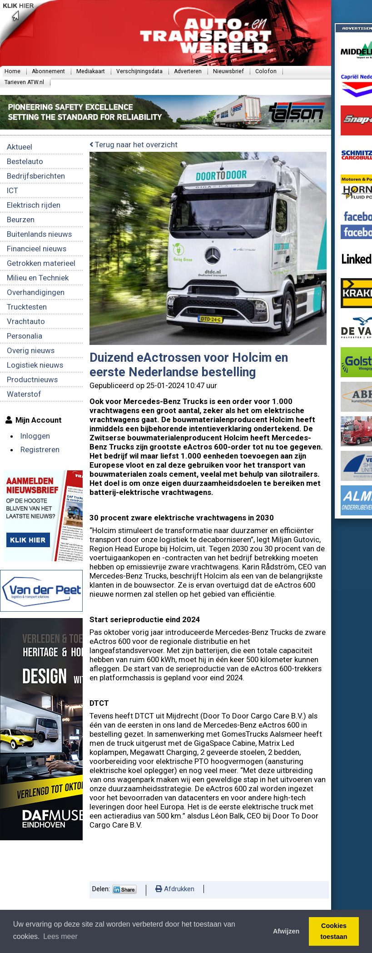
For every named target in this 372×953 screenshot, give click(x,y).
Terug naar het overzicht (133, 144)
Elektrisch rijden (33, 205)
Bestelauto (25, 161)
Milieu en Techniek (38, 277)
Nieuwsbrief (228, 71)
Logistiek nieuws (35, 364)
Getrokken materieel (41, 263)
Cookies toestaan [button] (333, 931)
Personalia (24, 335)
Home (12, 71)
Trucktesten (27, 306)
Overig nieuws (31, 350)
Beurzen (21, 219)
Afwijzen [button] (286, 931)
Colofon (266, 71)
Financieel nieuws (36, 248)
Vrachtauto (26, 321)
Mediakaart (90, 71)
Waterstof (24, 394)
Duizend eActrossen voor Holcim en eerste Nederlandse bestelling (188, 364)
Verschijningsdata (139, 71)
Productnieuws (32, 379)
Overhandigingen (35, 292)
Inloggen (35, 435)
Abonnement (48, 71)
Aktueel (19, 146)
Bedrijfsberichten (36, 175)
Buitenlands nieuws (39, 234)
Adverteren (188, 71)
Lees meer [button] (60, 936)
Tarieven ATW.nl (24, 82)
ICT (12, 190)
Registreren (40, 449)
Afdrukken (174, 889)
